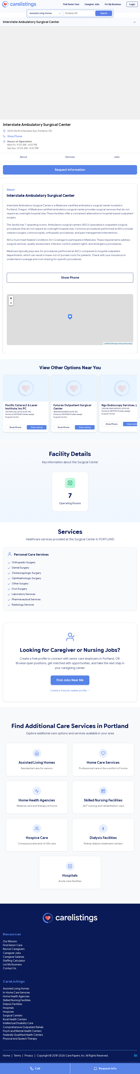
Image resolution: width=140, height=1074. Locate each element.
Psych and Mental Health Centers (22, 1031)
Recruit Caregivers (14, 949)
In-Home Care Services (16, 992)
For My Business (113, 4)
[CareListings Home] (25, 4)
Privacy (29, 1055)
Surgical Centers (12, 1015)
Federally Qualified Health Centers (23, 1034)
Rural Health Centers (15, 1019)
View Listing (36, 427)
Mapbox (116, 344)
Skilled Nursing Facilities (17, 1000)
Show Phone (14, 136)
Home (6, 1055)
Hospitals (8, 1007)
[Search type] (45, 13)
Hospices (8, 1011)
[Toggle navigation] (134, 22)
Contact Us (9, 968)
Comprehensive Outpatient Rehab (23, 1027)
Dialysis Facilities (12, 1004)
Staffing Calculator (14, 960)
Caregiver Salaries (13, 956)
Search (103, 13)
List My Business (12, 964)
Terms (17, 1055)
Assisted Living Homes (16, 988)
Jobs (117, 157)
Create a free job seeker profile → (70, 690)
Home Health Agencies (16, 996)
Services (70, 157)
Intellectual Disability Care (18, 1023)
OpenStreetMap (126, 344)
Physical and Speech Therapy (20, 1038)
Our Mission (10, 941)
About (23, 157)
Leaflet (107, 343)
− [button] (11, 303)
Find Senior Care (71, 4)
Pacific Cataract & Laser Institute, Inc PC (21, 407)
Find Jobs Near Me (70, 680)
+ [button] (11, 298)
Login (132, 4)
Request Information (70, 170)
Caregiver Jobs (92, 4)
